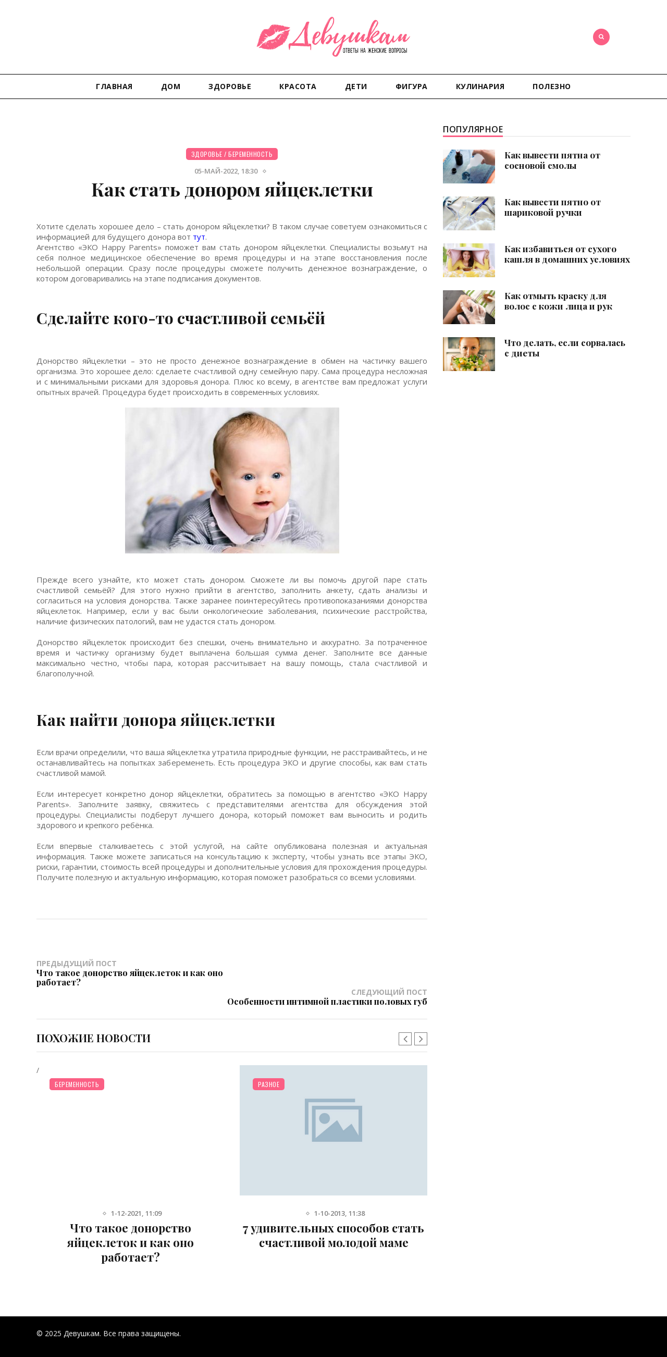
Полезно (552, 86)
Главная (114, 86)
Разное (268, 1064)
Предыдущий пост (134, 972)
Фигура (412, 86)
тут (199, 236)
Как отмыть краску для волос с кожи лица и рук (558, 301)
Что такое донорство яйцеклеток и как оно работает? (130, 1223)
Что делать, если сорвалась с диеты (564, 348)
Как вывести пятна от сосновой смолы (552, 160)
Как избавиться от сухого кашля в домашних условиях (567, 254)
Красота (298, 86)
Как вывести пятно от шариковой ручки (552, 207)
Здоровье (229, 86)
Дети (356, 86)
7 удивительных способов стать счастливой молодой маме (333, 1216)
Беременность (250, 154)
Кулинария (480, 86)
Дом (171, 86)
